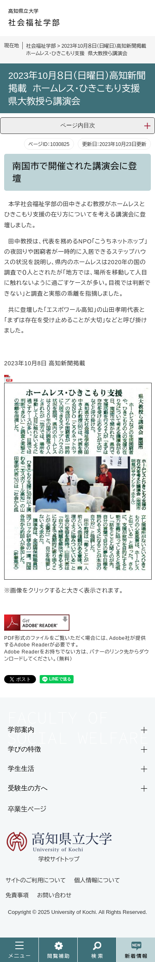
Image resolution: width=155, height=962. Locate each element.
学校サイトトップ (59, 846)
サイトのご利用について (36, 880)
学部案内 (21, 729)
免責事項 (17, 895)
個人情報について (97, 880)
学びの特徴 (24, 749)
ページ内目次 (77, 125)
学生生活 (21, 768)
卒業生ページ (27, 809)
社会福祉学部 (41, 46)
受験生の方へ (28, 788)
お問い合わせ (54, 895)
